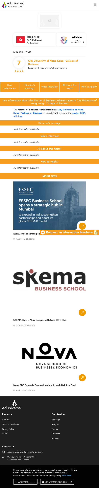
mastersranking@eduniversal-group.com (25, 452)
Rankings (56, 419)
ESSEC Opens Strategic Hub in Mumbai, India (37, 234)
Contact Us (8, 446)
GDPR (5, 433)
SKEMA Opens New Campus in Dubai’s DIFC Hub (39, 320)
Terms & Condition (10, 424)
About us (6, 419)
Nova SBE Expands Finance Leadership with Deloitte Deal (44, 385)
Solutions (56, 433)
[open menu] (95, 4)
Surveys (55, 438)
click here (66, 475)
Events (55, 429)
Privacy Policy (8, 429)
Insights (55, 424)
